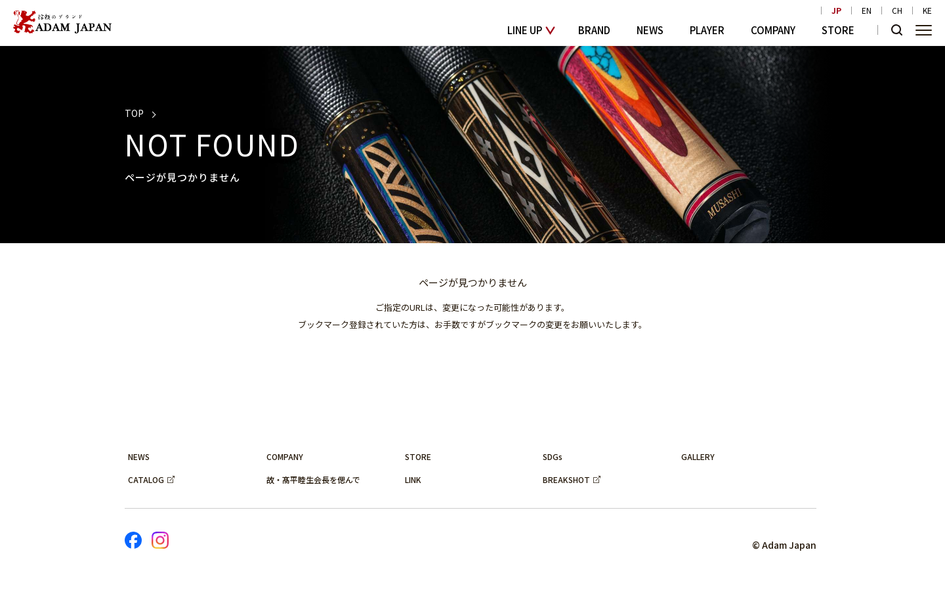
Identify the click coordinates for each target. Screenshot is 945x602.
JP (836, 10)
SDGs (552, 456)
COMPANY (773, 30)
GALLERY (698, 456)
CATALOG (146, 479)
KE (927, 10)
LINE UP (524, 30)
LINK (413, 479)
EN (867, 10)
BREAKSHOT (566, 479)
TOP (134, 113)
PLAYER (707, 30)
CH (897, 10)
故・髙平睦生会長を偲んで (313, 479)
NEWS (650, 30)
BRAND (594, 30)
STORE (838, 30)
